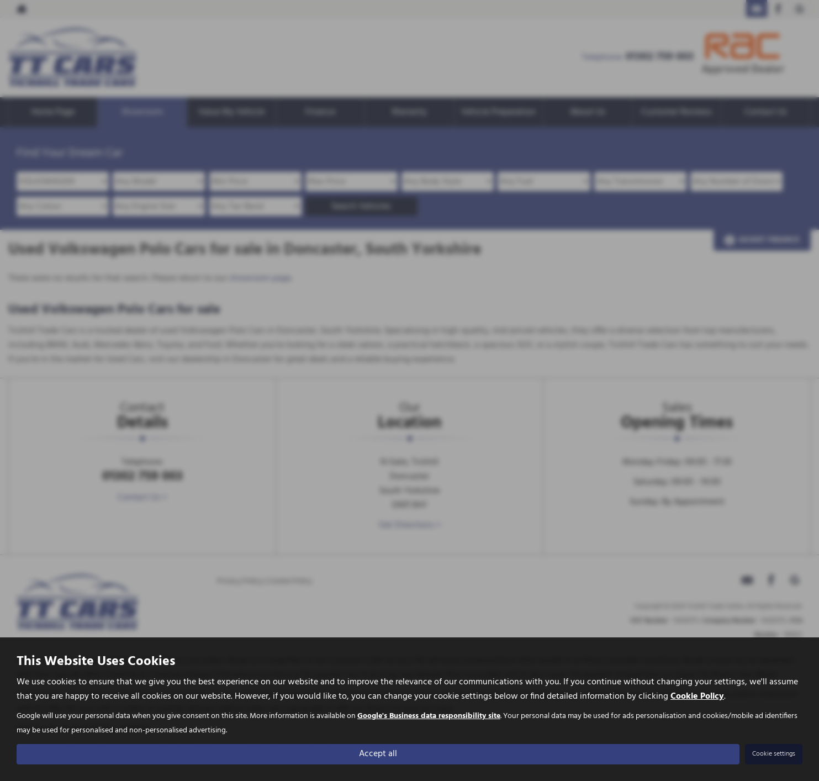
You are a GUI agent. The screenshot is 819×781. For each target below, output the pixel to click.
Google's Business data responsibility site (428, 716)
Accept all (378, 754)
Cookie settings (773, 753)
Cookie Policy (697, 697)
